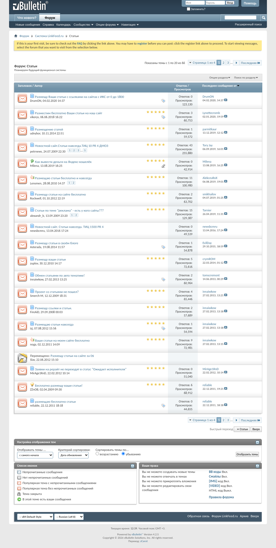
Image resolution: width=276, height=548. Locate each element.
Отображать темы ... (31, 450)
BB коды (215, 472)
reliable (34, 405)
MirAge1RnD (38, 373)
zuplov (34, 263)
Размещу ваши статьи (50, 259)
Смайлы (215, 476)
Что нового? (26, 18)
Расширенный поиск (248, 24)
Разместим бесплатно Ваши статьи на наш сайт (68, 113)
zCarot (144, 541)
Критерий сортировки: (74, 450)
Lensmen (35, 183)
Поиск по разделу (245, 77)
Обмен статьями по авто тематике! (60, 275)
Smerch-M (36, 296)
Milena (34, 166)
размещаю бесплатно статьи (55, 401)
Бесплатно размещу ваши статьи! (59, 385)
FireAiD (34, 312)
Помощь (250, 3)
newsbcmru (37, 231)
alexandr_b (37, 216)
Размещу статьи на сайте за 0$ (72, 356)
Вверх (256, 429)
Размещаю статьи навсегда (54, 324)
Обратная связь (198, 516)
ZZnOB (34, 389)
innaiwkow (36, 279)
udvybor (35, 133)
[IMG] (213, 481)
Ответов (181, 86)
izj (31, 328)
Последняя (250, 63)
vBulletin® (137, 534)
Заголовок (25, 86)
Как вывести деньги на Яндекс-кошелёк (63, 162)
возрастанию (107, 454)
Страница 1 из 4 (204, 62)
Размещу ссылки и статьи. (53, 308)
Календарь (63, 24)
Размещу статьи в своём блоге (56, 243)
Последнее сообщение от (220, 86)
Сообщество (82, 24)
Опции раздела (218, 77)
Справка (48, 24)
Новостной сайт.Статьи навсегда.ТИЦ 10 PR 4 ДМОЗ (71, 146)
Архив (244, 516)
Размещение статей (49, 129)
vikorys (34, 117)
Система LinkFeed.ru (49, 36)
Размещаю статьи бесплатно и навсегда (63, 178)
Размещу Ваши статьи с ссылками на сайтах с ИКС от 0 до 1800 (79, 97)
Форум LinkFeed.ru (224, 516)
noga (33, 344)
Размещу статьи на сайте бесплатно (60, 194)
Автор (38, 86)
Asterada (35, 247)
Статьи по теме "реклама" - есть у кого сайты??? (69, 210)
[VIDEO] (214, 486)
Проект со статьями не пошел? (57, 292)
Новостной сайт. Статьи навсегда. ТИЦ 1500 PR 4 (69, 227)
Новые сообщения (28, 24)
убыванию (131, 454)
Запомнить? (196, 9)
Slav (32, 360)
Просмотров (182, 89)
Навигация (128, 24)
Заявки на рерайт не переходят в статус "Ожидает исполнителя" (80, 369)
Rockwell (35, 198)
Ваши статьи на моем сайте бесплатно (62, 340)
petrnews (36, 151)
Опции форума (106, 24)
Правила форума (221, 497)
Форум (50, 18)
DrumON (35, 101)
